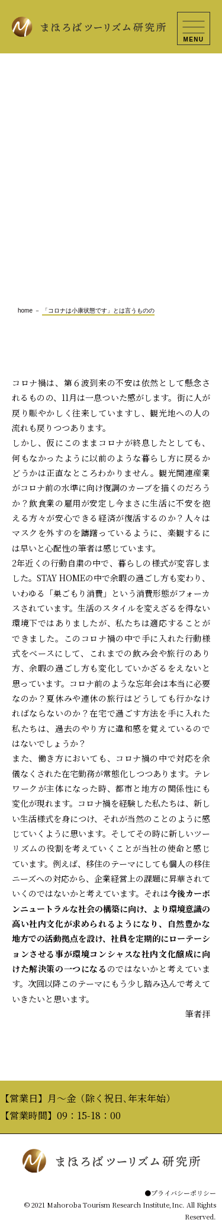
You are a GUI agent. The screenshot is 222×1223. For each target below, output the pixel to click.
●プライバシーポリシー (180, 1192)
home (25, 310)
